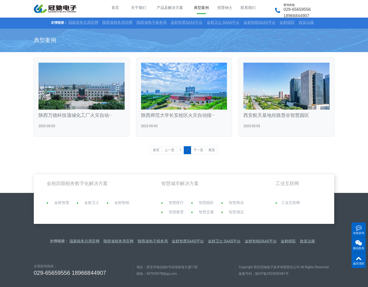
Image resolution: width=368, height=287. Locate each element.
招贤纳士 (224, 7)
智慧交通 (206, 212)
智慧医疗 (176, 202)
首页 (115, 7)
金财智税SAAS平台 (260, 22)
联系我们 (248, 7)
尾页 (211, 150)
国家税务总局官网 (83, 22)
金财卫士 (91, 202)
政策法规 (306, 22)
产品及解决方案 (170, 7)
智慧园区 (206, 202)
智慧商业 (236, 202)
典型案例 (201, 7)
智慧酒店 (236, 212)
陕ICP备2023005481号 (271, 274)
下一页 (198, 150)
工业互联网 (290, 202)
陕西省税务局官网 (117, 22)
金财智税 (121, 202)
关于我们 (138, 7)
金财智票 (61, 202)
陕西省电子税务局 (152, 22)
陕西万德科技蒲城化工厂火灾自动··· (75, 115)
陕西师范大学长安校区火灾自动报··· (178, 115)
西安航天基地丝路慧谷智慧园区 (276, 115)
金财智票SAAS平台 (187, 22)
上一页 (169, 150)
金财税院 (287, 22)
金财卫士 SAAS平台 (223, 22)
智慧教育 (176, 212)
